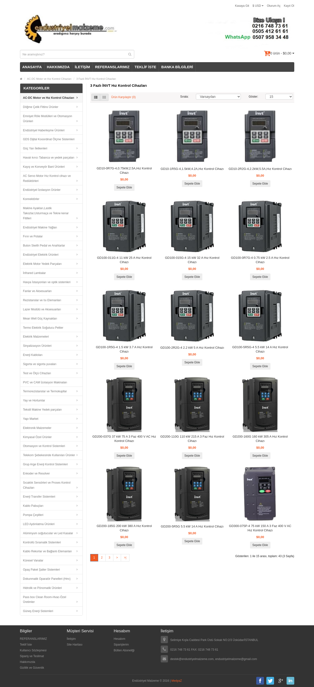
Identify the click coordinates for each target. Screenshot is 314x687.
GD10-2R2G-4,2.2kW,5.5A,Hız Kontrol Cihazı (260, 169)
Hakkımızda (27, 662)
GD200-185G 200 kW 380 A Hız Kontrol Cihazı (124, 528)
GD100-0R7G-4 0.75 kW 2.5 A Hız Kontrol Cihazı (260, 260)
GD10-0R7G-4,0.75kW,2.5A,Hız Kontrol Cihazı (124, 170)
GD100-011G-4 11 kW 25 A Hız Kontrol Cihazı (124, 260)
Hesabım (119, 638)
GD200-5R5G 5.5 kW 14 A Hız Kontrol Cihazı (192, 526)
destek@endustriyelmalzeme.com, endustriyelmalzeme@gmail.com (213, 659)
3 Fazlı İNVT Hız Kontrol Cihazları (96, 78)
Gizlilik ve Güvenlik (32, 667)
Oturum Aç (274, 5)
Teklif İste (26, 644)
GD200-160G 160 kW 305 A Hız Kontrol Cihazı (260, 439)
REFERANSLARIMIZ (112, 67)
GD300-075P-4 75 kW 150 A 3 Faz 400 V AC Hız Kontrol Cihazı (260, 528)
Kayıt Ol (289, 5)
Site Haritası (75, 644)
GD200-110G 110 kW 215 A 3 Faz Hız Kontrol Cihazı (192, 439)
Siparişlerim (121, 644)
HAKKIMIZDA (58, 67)
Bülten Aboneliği (124, 650)
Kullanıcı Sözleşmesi (33, 650)
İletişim (71, 638)
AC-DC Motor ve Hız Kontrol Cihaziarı (49, 78)
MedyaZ (177, 680)
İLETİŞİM (82, 67)
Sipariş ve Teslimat (32, 656)
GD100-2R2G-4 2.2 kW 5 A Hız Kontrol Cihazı (192, 347)
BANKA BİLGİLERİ (177, 67)
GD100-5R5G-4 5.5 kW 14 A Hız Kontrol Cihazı (260, 349)
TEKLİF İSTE (145, 67)
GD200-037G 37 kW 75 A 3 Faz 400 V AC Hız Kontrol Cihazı (124, 439)
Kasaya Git (242, 5)
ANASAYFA (32, 67)
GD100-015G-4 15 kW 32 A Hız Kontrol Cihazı (192, 260)
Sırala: (184, 96)
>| (125, 557)
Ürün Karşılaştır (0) (123, 97)
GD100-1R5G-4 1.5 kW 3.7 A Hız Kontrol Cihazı (124, 349)
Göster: (253, 96)
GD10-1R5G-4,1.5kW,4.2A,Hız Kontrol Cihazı (192, 169)
